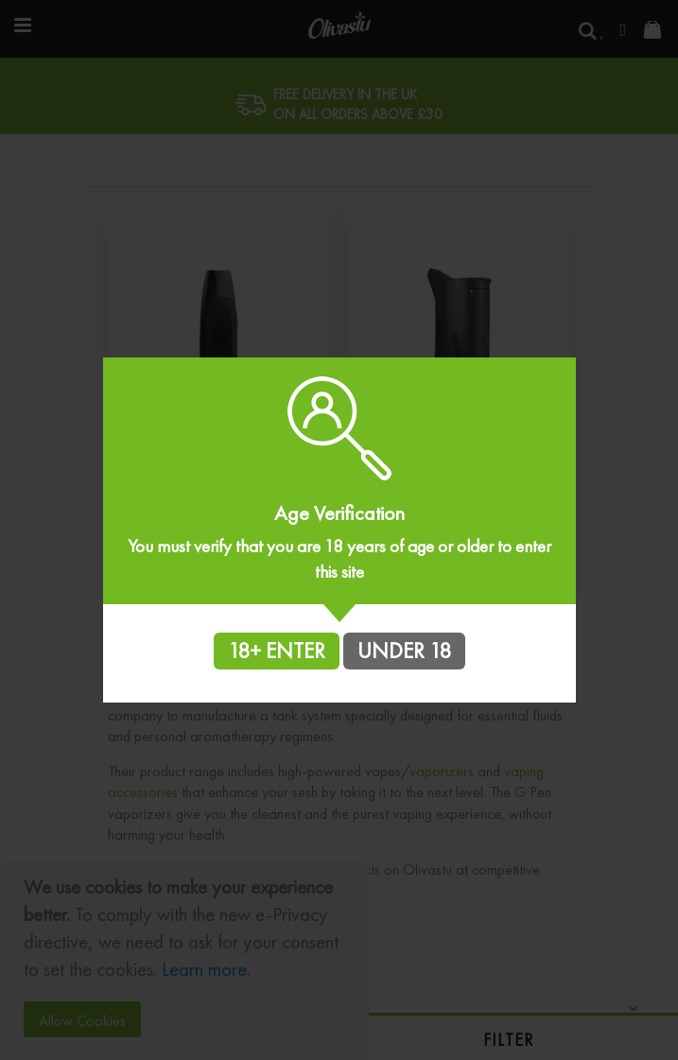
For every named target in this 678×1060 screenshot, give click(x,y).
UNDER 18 (404, 650)
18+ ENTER (276, 650)
